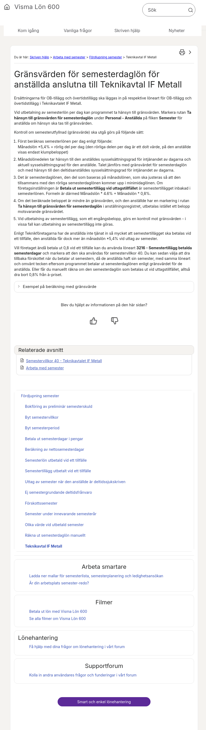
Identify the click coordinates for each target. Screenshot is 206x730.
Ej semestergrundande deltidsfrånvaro (58, 492)
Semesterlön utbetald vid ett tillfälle (56, 460)
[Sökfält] (168, 9)
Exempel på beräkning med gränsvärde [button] (59, 286)
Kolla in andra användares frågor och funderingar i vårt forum (82, 675)
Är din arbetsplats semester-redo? (59, 583)
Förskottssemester (41, 503)
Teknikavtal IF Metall (43, 546)
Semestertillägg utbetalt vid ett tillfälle (58, 471)
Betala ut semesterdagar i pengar (54, 438)
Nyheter (177, 30)
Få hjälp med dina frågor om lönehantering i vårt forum (77, 646)
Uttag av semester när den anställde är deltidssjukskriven (75, 481)
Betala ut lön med (58, 611)
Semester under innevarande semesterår (60, 514)
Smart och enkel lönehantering (104, 702)
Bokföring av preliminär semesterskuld (58, 406)
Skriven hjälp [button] (127, 30)
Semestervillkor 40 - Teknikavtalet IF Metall (64, 361)
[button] (190, 10)
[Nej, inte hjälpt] (114, 320)
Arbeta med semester (69, 57)
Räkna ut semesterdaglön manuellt (55, 535)
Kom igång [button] (28, 30)
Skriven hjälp (39, 57)
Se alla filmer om (57, 618)
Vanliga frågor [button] (78, 30)
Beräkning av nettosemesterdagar (54, 449)
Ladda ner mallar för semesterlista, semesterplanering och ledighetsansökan (96, 576)
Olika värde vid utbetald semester (54, 524)
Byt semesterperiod (42, 428)
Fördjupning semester (105, 57)
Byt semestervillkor (41, 417)
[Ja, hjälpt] (93, 320)
